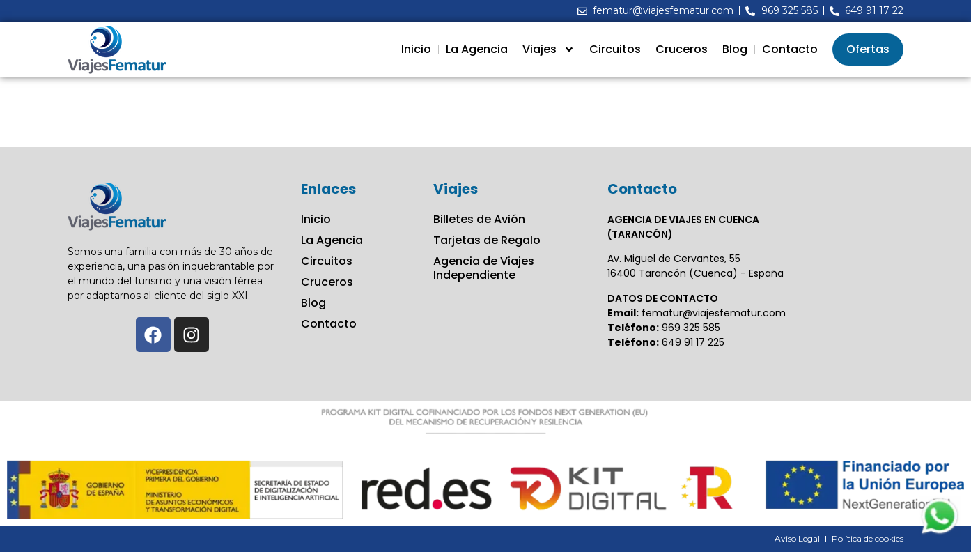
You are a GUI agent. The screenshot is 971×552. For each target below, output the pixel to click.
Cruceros (681, 49)
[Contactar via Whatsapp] (940, 532)
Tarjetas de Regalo (487, 240)
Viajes (548, 49)
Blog (734, 49)
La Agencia (477, 49)
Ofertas (868, 49)
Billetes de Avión (479, 220)
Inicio (416, 49)
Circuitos (615, 49)
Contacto (790, 49)
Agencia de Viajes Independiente (483, 268)
